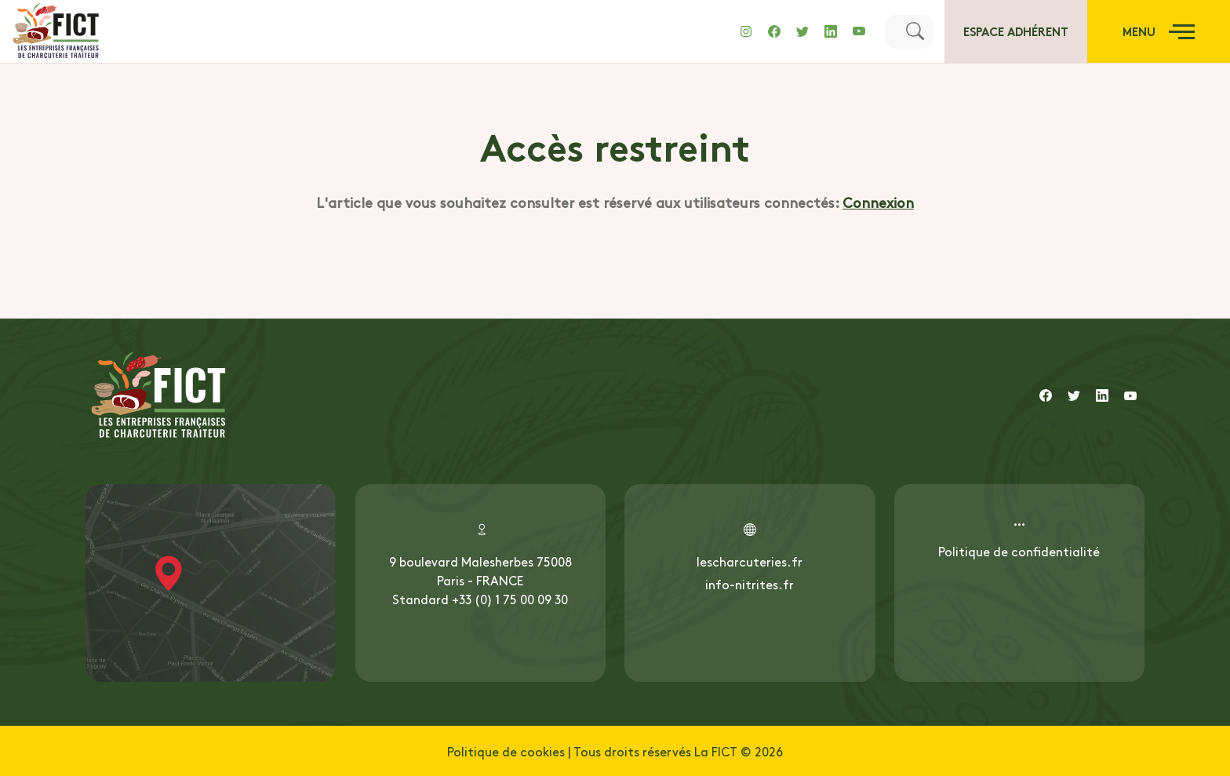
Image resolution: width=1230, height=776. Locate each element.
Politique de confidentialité (1019, 550)
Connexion (878, 202)
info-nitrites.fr (749, 583)
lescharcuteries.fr (749, 561)
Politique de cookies (506, 751)
